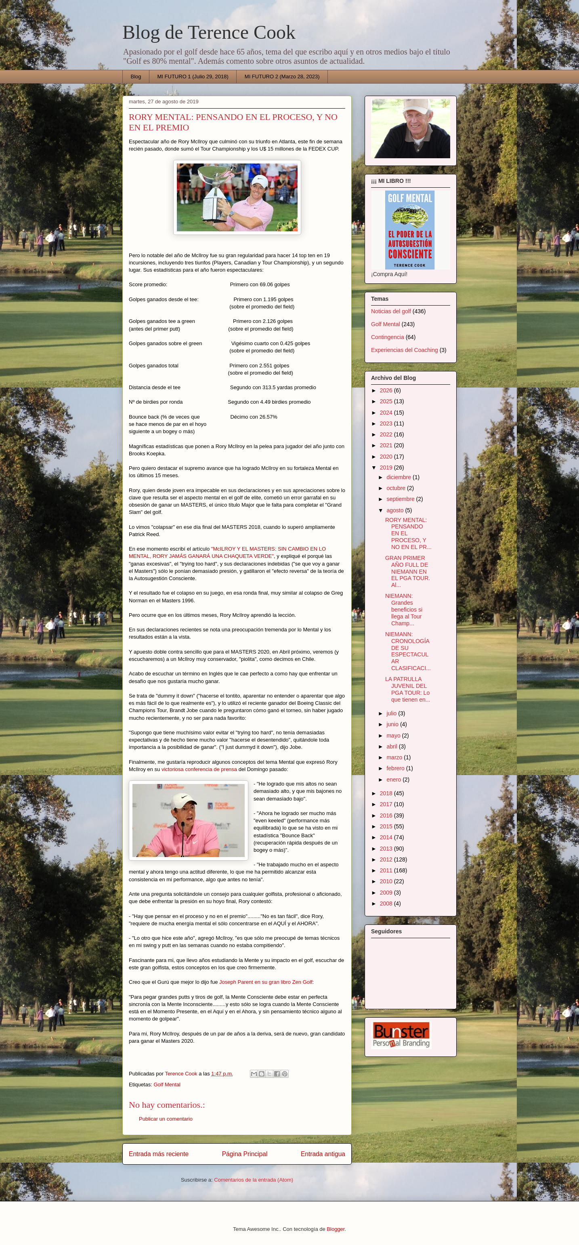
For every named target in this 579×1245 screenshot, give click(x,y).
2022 (387, 434)
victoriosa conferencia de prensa (199, 769)
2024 (387, 412)
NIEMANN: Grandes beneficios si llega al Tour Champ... (403, 609)
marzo (395, 757)
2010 (387, 881)
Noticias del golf (391, 311)
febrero (396, 768)
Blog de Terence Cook (209, 32)
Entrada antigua (323, 1154)
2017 (387, 804)
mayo (394, 735)
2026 (387, 390)
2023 (387, 423)
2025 (387, 401)
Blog (136, 76)
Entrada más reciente (159, 1154)
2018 (387, 793)
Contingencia (387, 337)
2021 (387, 445)
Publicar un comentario (166, 1119)
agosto (395, 510)
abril (392, 746)
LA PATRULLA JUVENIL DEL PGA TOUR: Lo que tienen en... (407, 689)
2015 (387, 826)
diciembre (399, 477)
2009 (387, 892)
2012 (387, 859)
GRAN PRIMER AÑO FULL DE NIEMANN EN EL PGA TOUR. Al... (407, 571)
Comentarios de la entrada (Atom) (253, 1180)
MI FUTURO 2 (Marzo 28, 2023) (282, 76)
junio (393, 724)
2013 (387, 848)
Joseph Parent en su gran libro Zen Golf (266, 982)
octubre (396, 488)
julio (392, 713)
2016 (387, 815)
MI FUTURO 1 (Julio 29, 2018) (193, 76)
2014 (387, 837)
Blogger (335, 1229)
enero (394, 779)
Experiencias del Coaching (404, 350)
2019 (387, 467)
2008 (387, 903)
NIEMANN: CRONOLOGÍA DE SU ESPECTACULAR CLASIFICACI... (408, 651)
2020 (387, 456)
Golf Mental (166, 1085)
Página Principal (245, 1154)
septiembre (401, 499)
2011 (387, 870)
